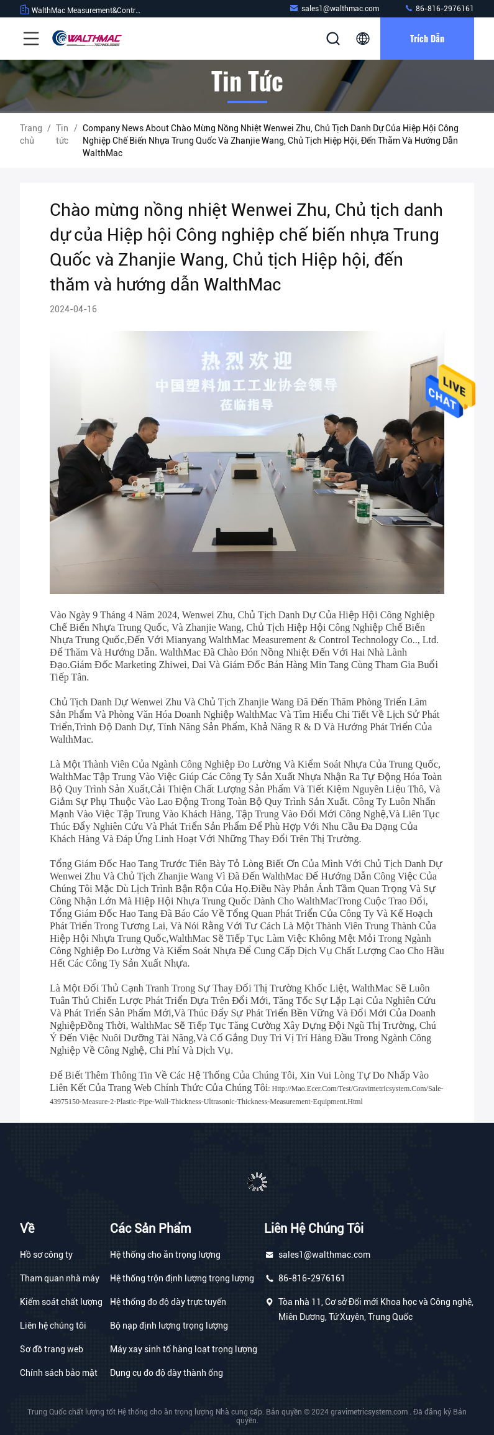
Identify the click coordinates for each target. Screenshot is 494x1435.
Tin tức (62, 134)
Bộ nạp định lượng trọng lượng (169, 1326)
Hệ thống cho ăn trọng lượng (165, 1255)
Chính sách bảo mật (59, 1373)
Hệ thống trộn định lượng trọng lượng (182, 1278)
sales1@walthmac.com (334, 8)
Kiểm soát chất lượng (61, 1302)
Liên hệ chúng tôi (53, 1326)
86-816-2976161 (439, 8)
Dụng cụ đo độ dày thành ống (166, 1373)
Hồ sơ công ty (46, 1255)
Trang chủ (31, 134)
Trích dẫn (427, 38)
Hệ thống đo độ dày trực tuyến (168, 1302)
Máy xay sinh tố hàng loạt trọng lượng (183, 1349)
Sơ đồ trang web (51, 1349)
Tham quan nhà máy (59, 1278)
